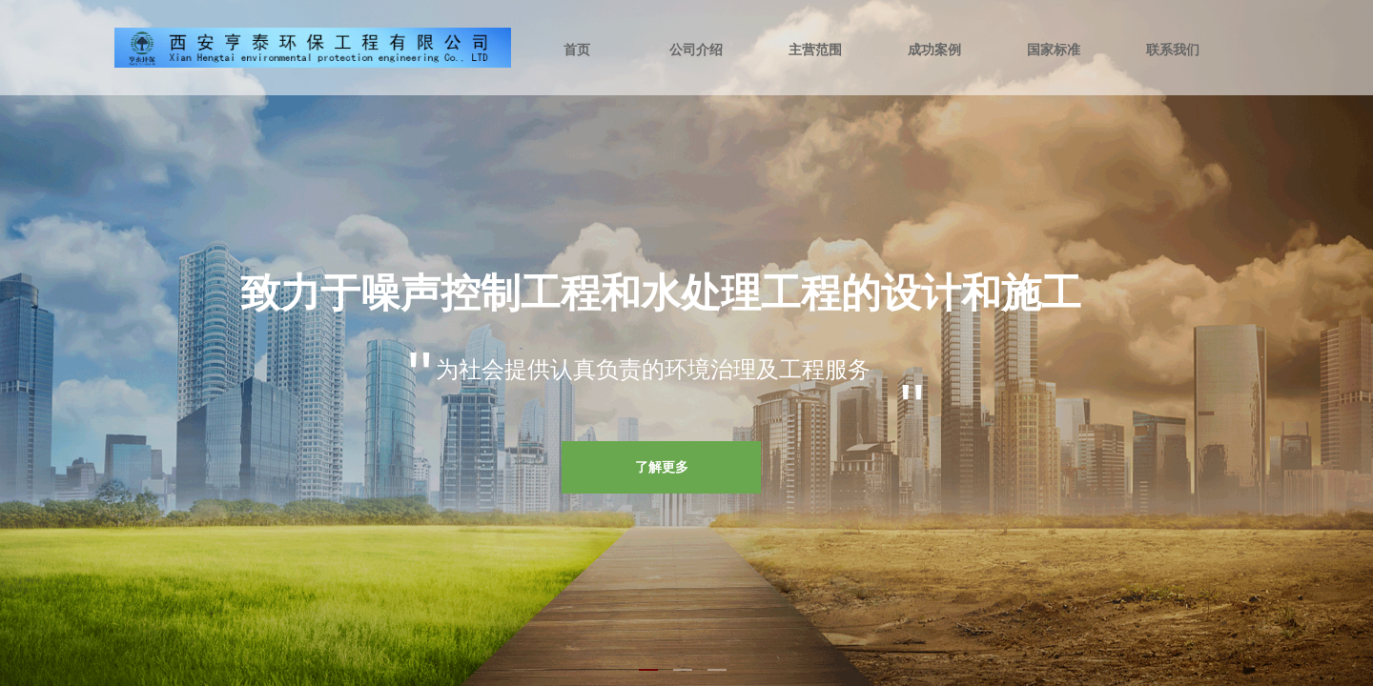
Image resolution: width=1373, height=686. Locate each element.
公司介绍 (696, 50)
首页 (577, 50)
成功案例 (934, 50)
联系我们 (1172, 50)
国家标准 (1053, 50)
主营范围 (815, 50)
